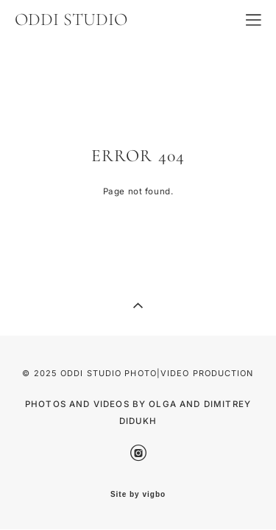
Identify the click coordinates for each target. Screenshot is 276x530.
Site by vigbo (138, 494)
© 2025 (41, 373)
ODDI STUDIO (71, 20)
